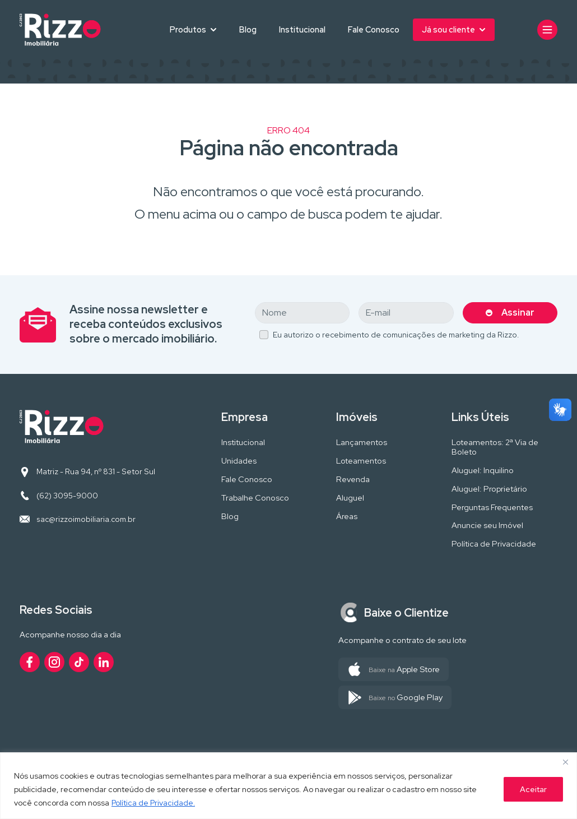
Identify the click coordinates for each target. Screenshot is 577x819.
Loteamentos (361, 461)
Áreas (346, 516)
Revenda (353, 479)
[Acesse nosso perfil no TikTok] (79, 662)
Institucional (302, 29)
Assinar (517, 312)
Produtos (188, 29)
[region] (288, 785)
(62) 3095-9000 (67, 496)
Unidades (239, 461)
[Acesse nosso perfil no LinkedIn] (104, 662)
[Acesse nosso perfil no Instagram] (54, 662)
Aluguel (350, 498)
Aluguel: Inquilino (483, 470)
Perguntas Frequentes (492, 507)
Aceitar (533, 789)
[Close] (565, 762)
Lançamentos (361, 442)
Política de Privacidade (494, 544)
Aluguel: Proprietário (489, 489)
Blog (248, 29)
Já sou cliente (448, 29)
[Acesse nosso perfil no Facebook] (30, 662)
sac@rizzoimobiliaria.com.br (86, 519)
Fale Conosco (373, 29)
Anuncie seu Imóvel (487, 525)
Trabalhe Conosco (255, 498)
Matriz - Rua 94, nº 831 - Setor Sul (95, 471)
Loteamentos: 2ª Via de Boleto (495, 447)
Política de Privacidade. (153, 803)
